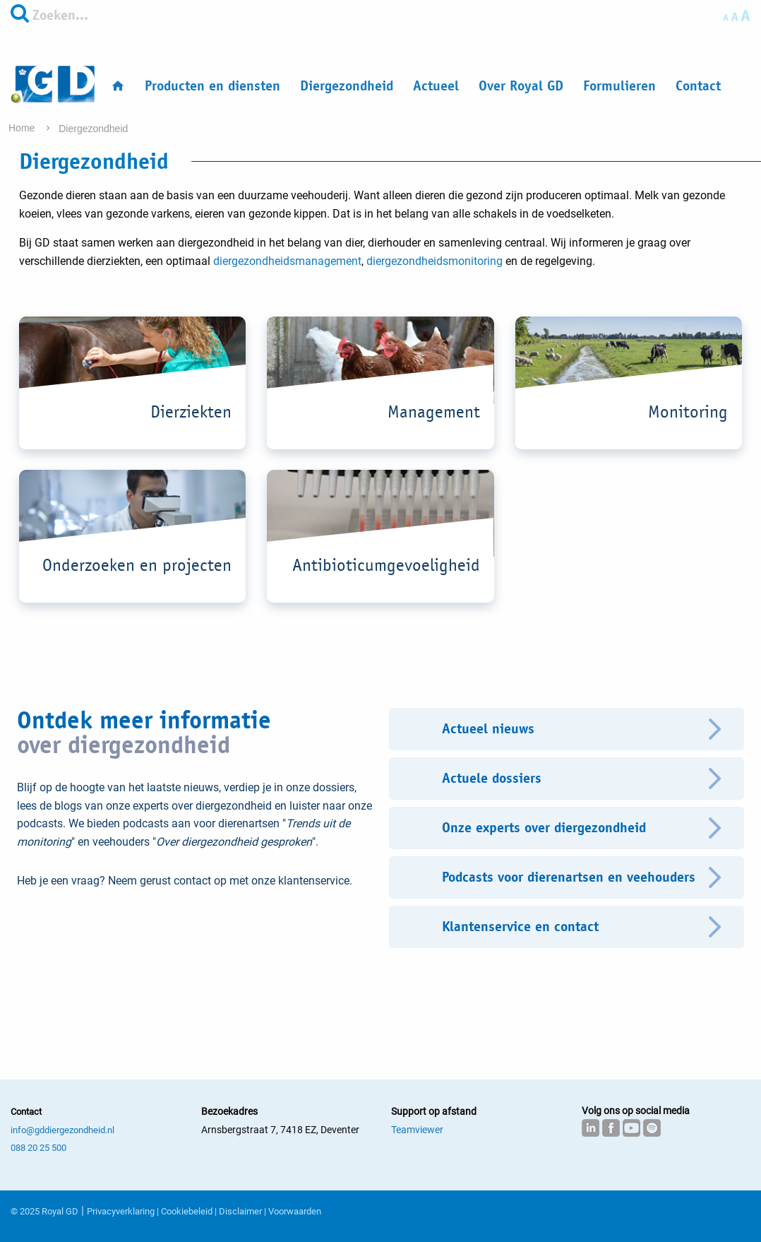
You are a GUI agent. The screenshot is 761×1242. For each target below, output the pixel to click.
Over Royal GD (521, 86)
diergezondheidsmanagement (287, 261)
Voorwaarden (294, 1211)
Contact (698, 86)
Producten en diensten (212, 86)
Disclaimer (240, 1211)
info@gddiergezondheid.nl (62, 1130)
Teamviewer (417, 1129)
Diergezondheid (346, 86)
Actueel (436, 86)
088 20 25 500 (38, 1147)
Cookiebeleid (186, 1211)
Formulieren (619, 86)
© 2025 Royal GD (44, 1211)
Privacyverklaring (121, 1211)
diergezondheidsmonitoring (434, 261)
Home (22, 128)
